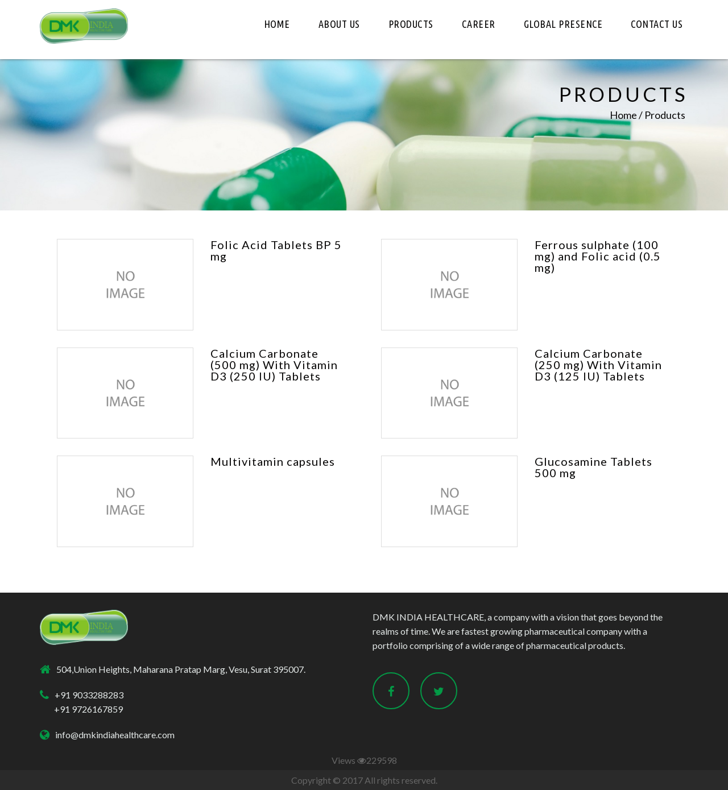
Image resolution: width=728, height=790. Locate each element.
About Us (339, 24)
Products (410, 24)
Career (478, 24)
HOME (277, 24)
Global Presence (563, 24)
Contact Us (656, 24)
